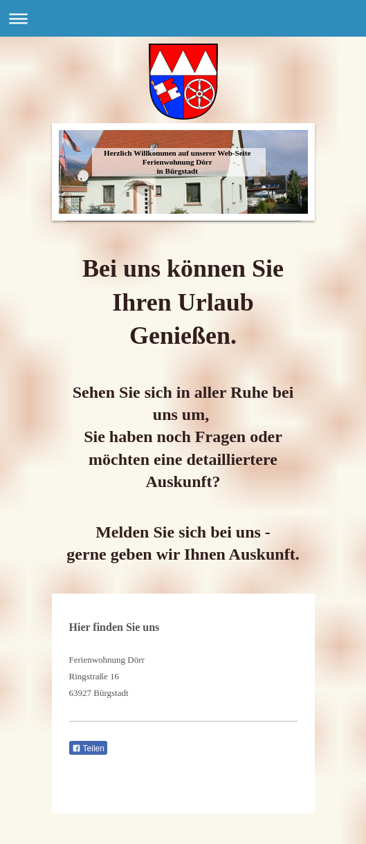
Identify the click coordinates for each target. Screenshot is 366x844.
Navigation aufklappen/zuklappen (183, 18)
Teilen (88, 748)
